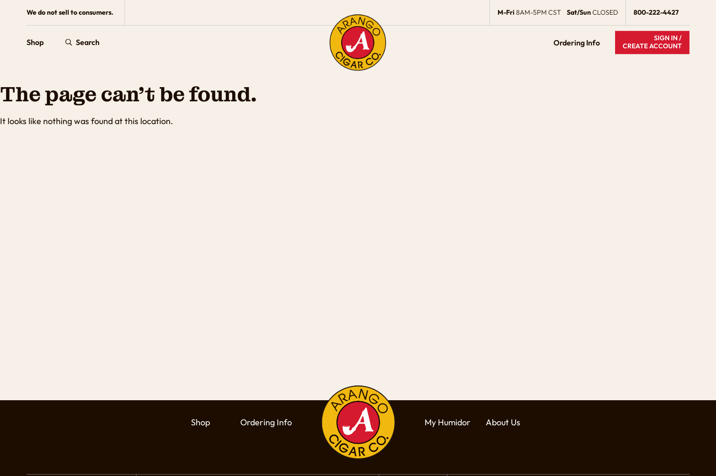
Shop (35, 42)
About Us (503, 422)
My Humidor (448, 422)
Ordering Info (576, 42)
